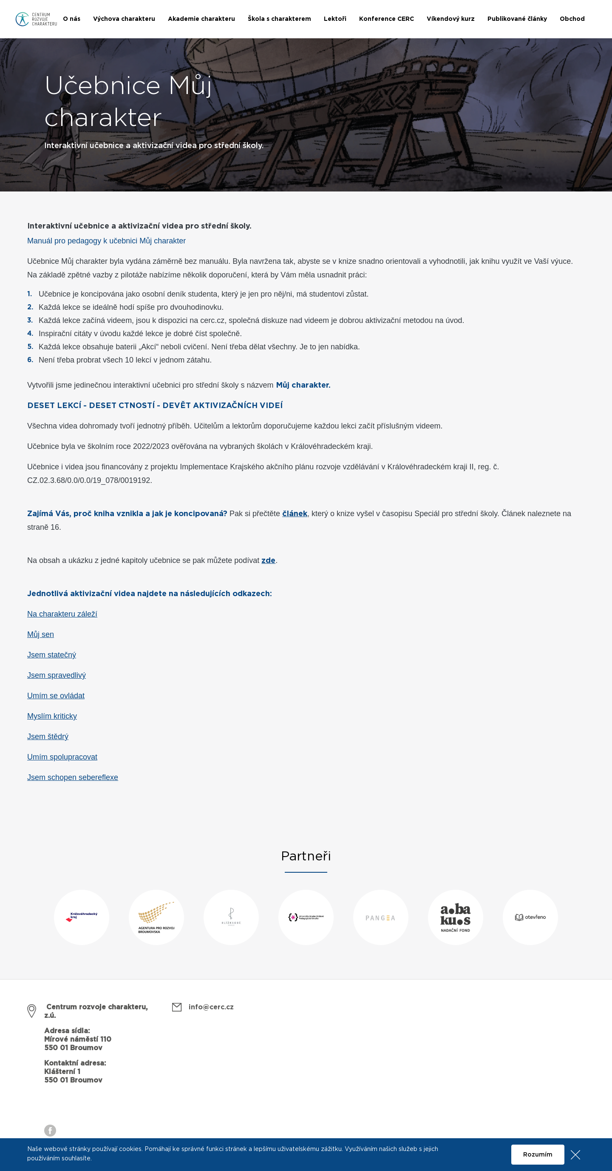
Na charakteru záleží (62, 614)
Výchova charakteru (124, 19)
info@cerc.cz (211, 1007)
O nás (71, 19)
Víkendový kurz (451, 19)
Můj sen (40, 634)
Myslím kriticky (52, 716)
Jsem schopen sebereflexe (72, 777)
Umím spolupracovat (62, 757)
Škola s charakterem (279, 19)
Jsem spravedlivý (56, 675)
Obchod (572, 19)
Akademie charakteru (201, 19)
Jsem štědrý (47, 736)
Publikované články (517, 19)
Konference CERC (386, 19)
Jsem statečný (51, 655)
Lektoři (335, 19)
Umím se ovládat (56, 695)
